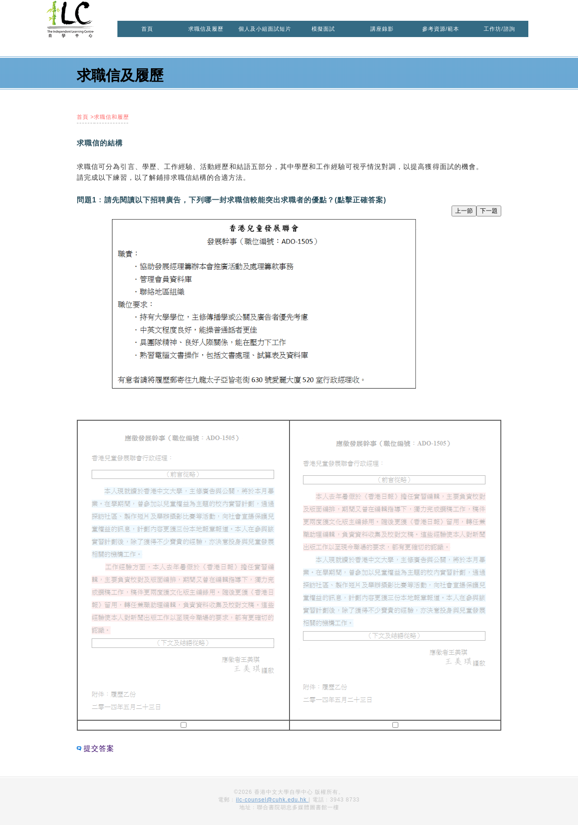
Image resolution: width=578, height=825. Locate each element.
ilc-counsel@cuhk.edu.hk (272, 800)
